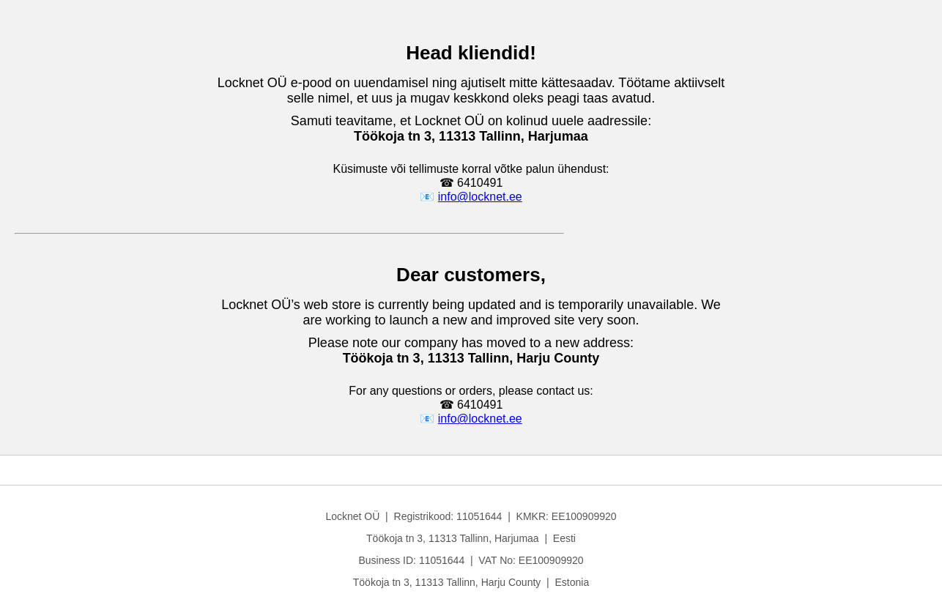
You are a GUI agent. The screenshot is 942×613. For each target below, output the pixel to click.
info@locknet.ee (480, 196)
